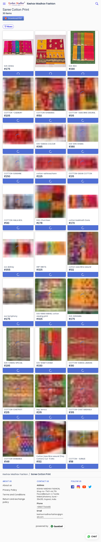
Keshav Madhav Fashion (41, 3)
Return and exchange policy (14, 501)
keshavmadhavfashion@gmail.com (50, 515)
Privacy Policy (10, 490)
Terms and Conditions (14, 494)
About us (7, 485)
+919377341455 (44, 507)
